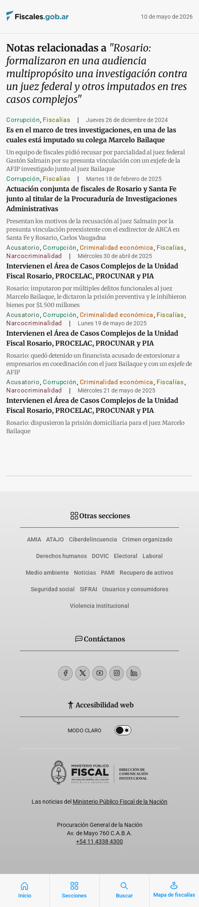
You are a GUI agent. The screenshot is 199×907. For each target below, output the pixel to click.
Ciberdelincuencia (93, 539)
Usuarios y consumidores (135, 589)
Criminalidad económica (116, 247)
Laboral (152, 556)
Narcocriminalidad (34, 256)
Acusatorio (22, 247)
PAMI (108, 572)
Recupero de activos (146, 572)
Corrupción (22, 120)
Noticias (85, 572)
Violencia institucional (99, 605)
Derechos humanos (61, 556)
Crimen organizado (147, 539)
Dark (123, 731)
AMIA (34, 539)
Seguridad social (53, 589)
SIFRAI (88, 589)
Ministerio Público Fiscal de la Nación (120, 801)
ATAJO (55, 539)
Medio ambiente (47, 572)
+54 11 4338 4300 (99, 841)
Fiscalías (56, 120)
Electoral (126, 556)
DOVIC (100, 556)
